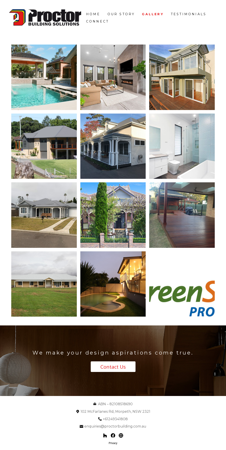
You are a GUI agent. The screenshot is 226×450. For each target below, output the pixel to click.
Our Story (121, 14)
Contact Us (113, 366)
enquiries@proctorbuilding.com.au (115, 426)
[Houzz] (105, 435)
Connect (97, 21)
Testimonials (188, 14)
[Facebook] (113, 435)
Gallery (153, 14)
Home (93, 14)
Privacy (113, 443)
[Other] (121, 435)
